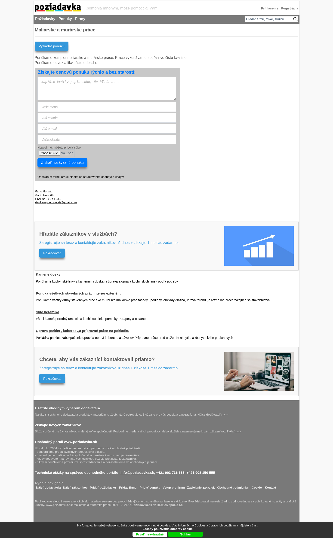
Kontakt (270, 486)
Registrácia (289, 8)
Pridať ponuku (150, 486)
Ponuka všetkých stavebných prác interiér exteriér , (78, 293)
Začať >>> (234, 431)
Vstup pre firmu (174, 486)
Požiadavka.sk (142, 505)
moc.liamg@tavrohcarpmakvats (56, 202)
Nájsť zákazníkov (75, 486)
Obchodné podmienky (233, 486)
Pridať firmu (127, 486)
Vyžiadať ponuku (52, 46)
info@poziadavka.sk (137, 472)
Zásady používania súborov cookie (167, 529)
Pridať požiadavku (103, 486)
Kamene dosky (48, 274)
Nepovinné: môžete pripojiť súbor (59, 147)
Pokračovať (52, 253)
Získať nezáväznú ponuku (62, 162)
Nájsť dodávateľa (48, 486)
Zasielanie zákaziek (201, 486)
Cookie (257, 486)
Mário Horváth (44, 191)
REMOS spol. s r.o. (170, 505)
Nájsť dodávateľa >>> (212, 414)
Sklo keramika (47, 312)
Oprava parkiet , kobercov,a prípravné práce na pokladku (82, 331)
